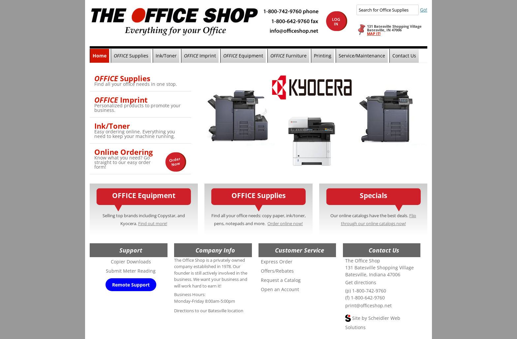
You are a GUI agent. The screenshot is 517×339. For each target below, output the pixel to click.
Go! (423, 10)
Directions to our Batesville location (208, 311)
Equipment (243, 55)
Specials (373, 195)
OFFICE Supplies (258, 195)
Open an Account (280, 289)
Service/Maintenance (362, 55)
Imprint (200, 55)
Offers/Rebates (277, 271)
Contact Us (404, 55)
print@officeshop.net (368, 305)
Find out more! (152, 223)
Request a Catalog (281, 280)
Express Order (276, 261)
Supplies (131, 55)
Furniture (288, 55)
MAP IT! (373, 33)
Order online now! (285, 223)
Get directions (360, 282)
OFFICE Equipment (143, 195)
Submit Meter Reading (131, 271)
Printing (322, 55)
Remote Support (131, 285)
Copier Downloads (131, 261)
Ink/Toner (166, 55)
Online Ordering (123, 152)
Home (99, 55)
